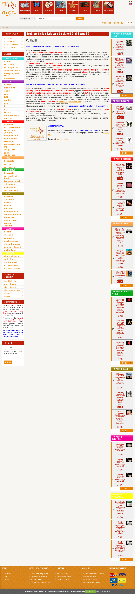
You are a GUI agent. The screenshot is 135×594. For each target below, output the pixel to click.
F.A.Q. (6, 577)
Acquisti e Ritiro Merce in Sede (41, 582)
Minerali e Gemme (24, 6)
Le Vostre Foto (8, 293)
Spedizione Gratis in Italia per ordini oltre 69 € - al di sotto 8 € (58, 33)
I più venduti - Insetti (120, 101)
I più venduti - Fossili (120, 369)
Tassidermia (96, 6)
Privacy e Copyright (90, 580)
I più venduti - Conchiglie (121, 159)
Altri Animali (72, 6)
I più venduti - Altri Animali (119, 292)
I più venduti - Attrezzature (117, 495)
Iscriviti (8, 362)
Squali (60, 6)
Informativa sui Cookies (92, 582)
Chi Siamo (7, 574)
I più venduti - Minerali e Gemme (121, 35)
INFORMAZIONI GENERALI (12, 302)
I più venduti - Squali (120, 224)
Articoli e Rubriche (10, 284)
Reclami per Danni (90, 577)
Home (109, 23)
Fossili (84, 6)
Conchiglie (48, 6)
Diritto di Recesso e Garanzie (94, 574)
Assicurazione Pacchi (64, 577)
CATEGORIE (7, 54)
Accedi (104, 23)
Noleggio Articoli (36, 580)
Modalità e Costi (62, 574)
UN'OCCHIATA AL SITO (11, 34)
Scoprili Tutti (126, 95)
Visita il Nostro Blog (10, 281)
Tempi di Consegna (63, 580)
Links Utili (7, 296)
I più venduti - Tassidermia (117, 438)
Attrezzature (108, 6)
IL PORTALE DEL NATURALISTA (9, 276)
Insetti (36, 6)
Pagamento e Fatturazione (39, 577)
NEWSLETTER (8, 343)
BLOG (122, 23)
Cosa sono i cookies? (103, 592)
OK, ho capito (90, 592)
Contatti (116, 23)
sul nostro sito (62, 139)
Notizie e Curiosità (10, 287)
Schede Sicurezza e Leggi (12, 290)
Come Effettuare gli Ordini (39, 574)
